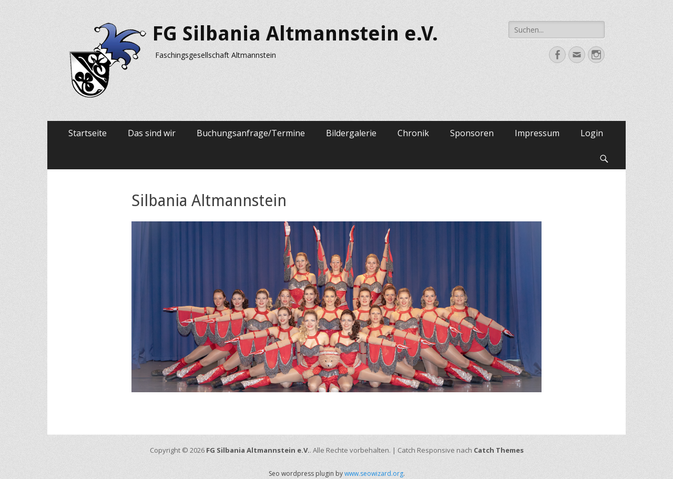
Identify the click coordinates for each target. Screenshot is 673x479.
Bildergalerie (351, 133)
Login (591, 133)
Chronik (413, 133)
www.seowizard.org (373, 473)
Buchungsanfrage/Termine (251, 133)
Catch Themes (499, 450)
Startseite (87, 133)
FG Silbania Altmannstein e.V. (295, 33)
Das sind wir (152, 133)
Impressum (537, 133)
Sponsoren (472, 133)
